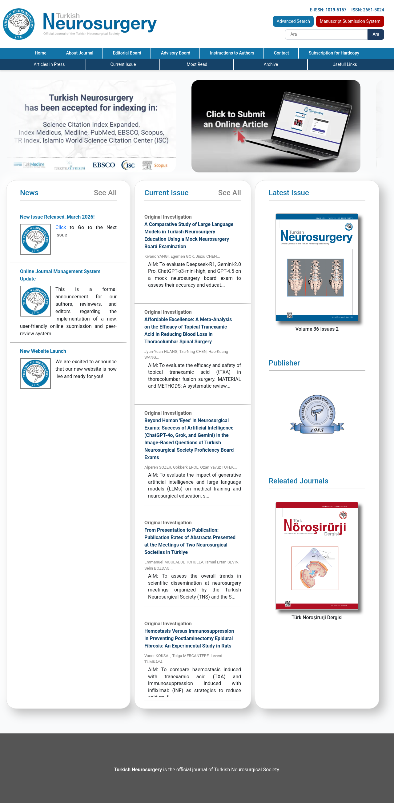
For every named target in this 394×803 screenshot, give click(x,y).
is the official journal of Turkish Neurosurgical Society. (197, 770)
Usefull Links (344, 64)
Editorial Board (127, 52)
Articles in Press (49, 64)
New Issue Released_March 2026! (57, 217)
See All (105, 192)
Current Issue (123, 64)
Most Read (197, 64)
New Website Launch (43, 351)
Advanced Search (293, 21)
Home (40, 52)
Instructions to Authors (232, 52)
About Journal (79, 52)
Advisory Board (175, 52)
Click (60, 227)
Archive (271, 64)
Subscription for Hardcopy (334, 52)
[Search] (326, 34)
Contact (281, 52)
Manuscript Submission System (350, 21)
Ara (375, 34)
